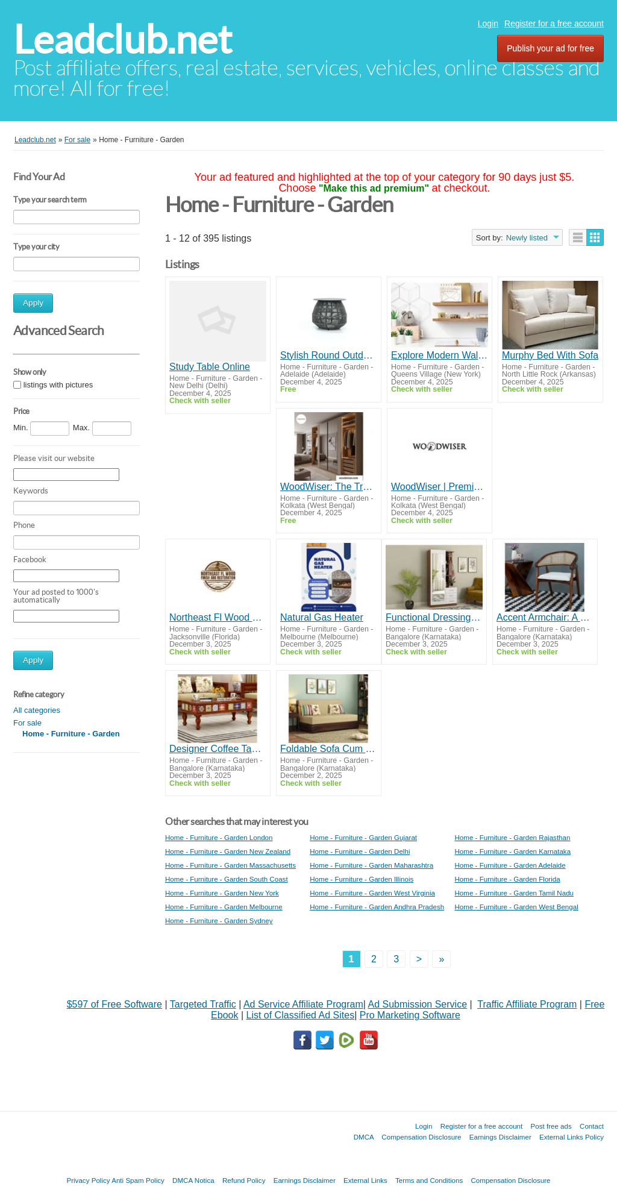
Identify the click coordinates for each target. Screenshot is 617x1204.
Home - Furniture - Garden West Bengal (516, 907)
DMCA (364, 1137)
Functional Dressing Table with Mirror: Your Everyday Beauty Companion (434, 617)
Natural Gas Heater (321, 617)
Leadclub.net (122, 39)
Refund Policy (244, 1180)
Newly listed (527, 237)
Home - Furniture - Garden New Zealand (227, 851)
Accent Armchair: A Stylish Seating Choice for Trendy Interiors (545, 617)
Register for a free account (554, 23)
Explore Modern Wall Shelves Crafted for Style (439, 355)
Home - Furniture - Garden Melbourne (224, 907)
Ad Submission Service (418, 1004)
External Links (365, 1180)
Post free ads (550, 1126)
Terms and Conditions (429, 1180)
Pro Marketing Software (410, 1015)
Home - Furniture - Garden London (219, 837)
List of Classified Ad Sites (300, 1015)
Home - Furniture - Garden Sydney (219, 920)
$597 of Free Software (114, 1004)
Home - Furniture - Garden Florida (507, 879)
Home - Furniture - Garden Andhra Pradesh (377, 907)
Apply (33, 302)
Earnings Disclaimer (500, 1137)
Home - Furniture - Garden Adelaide (509, 865)
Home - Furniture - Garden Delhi (360, 851)
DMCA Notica (193, 1180)
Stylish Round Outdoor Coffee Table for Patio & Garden (328, 355)
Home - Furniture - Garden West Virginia (372, 893)
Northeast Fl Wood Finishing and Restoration (217, 617)
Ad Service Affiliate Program (303, 1004)
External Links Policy (571, 1137)
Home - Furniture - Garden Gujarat (363, 837)
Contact (592, 1126)
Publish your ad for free (550, 48)
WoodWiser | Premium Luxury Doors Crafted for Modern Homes (439, 486)
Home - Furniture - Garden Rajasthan (512, 837)
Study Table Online (209, 367)
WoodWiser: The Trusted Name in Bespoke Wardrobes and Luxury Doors (328, 486)
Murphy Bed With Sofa (550, 355)
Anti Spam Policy (137, 1180)
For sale (27, 722)
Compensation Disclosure (421, 1137)
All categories (36, 710)
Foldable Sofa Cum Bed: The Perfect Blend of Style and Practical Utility (328, 749)
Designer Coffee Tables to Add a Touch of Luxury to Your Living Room (217, 749)
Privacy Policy (88, 1180)
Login (488, 23)
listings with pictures (58, 384)
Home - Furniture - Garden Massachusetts (230, 865)
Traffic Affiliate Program (527, 1004)
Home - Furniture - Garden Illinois (361, 879)
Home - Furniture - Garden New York (222, 893)
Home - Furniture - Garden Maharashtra (371, 865)
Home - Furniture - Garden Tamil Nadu (514, 893)
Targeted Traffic (203, 1004)
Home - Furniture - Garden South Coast (226, 879)
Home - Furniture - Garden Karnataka (512, 851)
